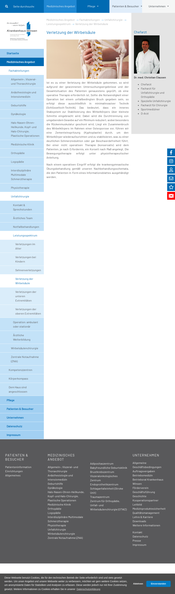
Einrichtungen (14, 471)
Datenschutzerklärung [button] (88, 589)
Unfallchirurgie (20, 196)
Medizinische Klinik (22, 144)
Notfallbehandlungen (26, 226)
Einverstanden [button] (158, 584)
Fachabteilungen (19, 70)
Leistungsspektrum (25, 235)
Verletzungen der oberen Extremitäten (28, 311)
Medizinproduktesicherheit (149, 508)
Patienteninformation (18, 467)
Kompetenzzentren (20, 369)
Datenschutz (14, 426)
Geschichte (139, 496)
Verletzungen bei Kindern (25, 259)
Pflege (91, 6)
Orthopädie (18, 153)
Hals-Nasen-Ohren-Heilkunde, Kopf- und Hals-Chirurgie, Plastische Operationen (25, 129)
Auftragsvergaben (144, 471)
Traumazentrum (99, 496)
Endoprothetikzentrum (104, 484)
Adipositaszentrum (101, 463)
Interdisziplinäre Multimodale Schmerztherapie (21, 175)
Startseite (13, 53)
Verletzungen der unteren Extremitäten (25, 296)
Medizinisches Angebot (61, 6)
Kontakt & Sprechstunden (22, 207)
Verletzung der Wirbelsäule (24, 281)
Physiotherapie (20, 187)
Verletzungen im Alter (25, 246)
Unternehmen (157, 6)
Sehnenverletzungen (28, 270)
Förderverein (141, 487)
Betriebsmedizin (143, 475)
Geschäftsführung (144, 492)
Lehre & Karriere (143, 517)
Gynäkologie (18, 114)
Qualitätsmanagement (146, 512)
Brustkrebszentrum (102, 471)
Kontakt (137, 532)
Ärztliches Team (23, 218)
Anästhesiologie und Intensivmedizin (23, 94)
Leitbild (137, 504)
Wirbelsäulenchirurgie (24, 348)
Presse (137, 540)
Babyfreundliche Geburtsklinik (108, 467)
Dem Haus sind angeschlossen (18, 389)
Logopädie (17, 161)
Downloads (139, 521)
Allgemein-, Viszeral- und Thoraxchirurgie (23, 81)
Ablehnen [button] (138, 584)
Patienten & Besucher (125, 6)
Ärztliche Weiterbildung (21, 337)
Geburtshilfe (18, 105)
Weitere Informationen (146, 525)
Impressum (13, 434)
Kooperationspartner (145, 500)
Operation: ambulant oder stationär (25, 324)
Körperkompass (18, 378)
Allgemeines (13, 475)
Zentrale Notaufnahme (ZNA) (25, 359)
